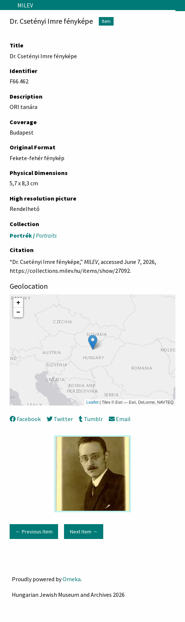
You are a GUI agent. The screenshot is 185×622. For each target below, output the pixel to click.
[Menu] (5, 5)
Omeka (72, 579)
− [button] (18, 312)
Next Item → (84, 531)
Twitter (60, 419)
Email (120, 419)
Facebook (25, 419)
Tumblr (90, 419)
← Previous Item (33, 531)
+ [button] (18, 302)
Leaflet (92, 402)
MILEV (25, 5)
